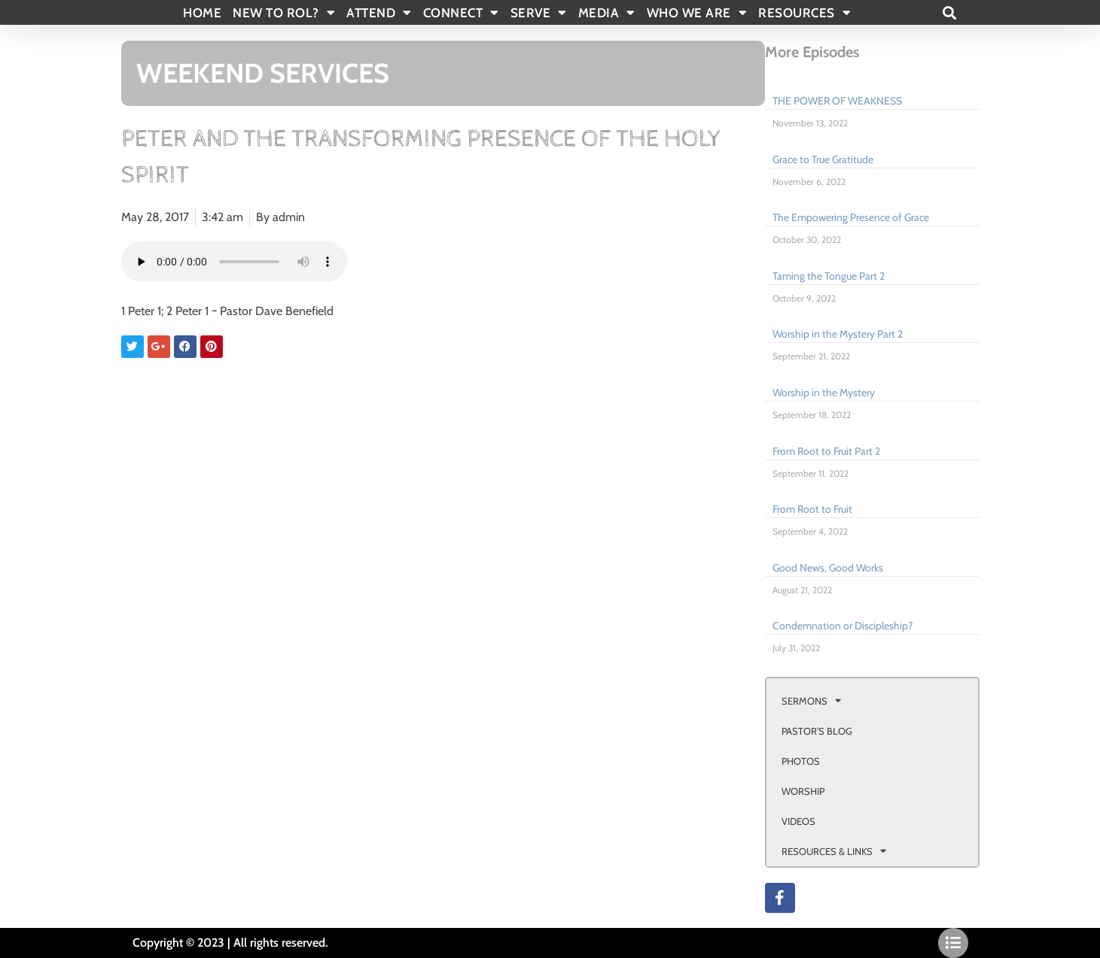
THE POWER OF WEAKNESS (837, 101)
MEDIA (606, 13)
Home (202, 12)
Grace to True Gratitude (822, 159)
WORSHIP (803, 791)
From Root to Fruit (812, 509)
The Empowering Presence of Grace (850, 217)
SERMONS (811, 700)
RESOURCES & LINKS (834, 850)
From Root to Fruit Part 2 (826, 451)
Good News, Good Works (827, 567)
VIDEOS (798, 821)
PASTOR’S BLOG (817, 731)
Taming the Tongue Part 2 (828, 276)
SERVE (538, 13)
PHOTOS (801, 761)
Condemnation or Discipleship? (842, 625)
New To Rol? (284, 13)
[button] (949, 12)
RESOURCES (804, 13)
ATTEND (379, 13)
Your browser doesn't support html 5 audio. (234, 261)
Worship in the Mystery (823, 392)
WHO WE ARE (697, 13)
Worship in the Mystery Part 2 (837, 334)
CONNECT (461, 13)
